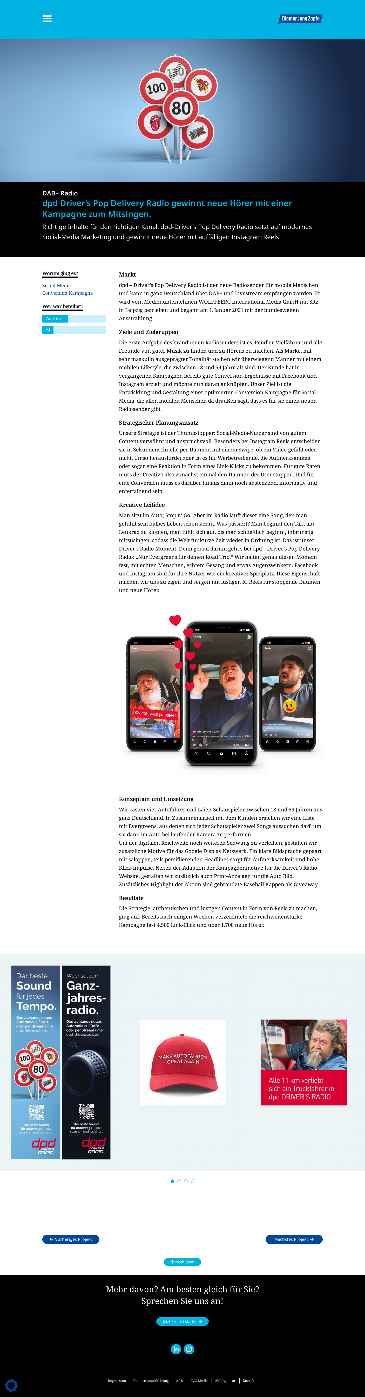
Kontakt (249, 1380)
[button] (172, 1181)
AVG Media (199, 1380)
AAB (179, 1380)
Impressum (117, 1380)
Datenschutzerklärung (151, 1380)
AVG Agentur (225, 1380)
